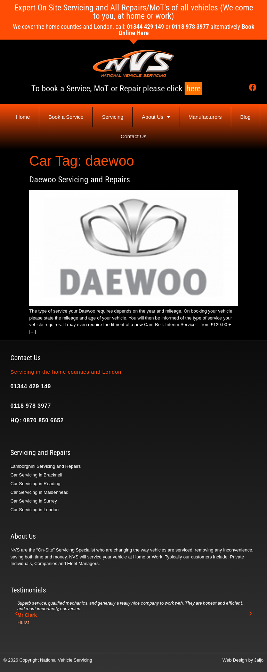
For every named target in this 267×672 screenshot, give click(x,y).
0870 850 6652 (43, 420)
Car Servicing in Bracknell (36, 475)
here (193, 88)
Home (23, 117)
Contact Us (133, 136)
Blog (245, 117)
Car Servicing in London (34, 509)
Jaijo (259, 660)
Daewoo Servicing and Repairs (79, 179)
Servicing (112, 117)
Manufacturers (205, 117)
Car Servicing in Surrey (33, 501)
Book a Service (65, 117)
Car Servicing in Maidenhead (39, 492)
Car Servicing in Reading (35, 483)
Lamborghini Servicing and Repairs (45, 466)
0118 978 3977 (30, 406)
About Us (156, 117)
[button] (16, 613)
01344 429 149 (30, 386)
